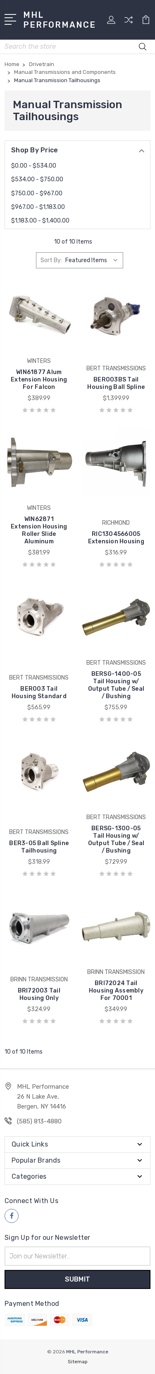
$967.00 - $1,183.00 (38, 207)
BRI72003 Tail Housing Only (39, 994)
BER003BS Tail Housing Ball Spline (116, 383)
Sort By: (51, 260)
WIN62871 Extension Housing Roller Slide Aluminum (39, 530)
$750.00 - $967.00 (36, 193)
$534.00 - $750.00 (37, 179)
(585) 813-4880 (39, 1121)
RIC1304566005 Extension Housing (116, 538)
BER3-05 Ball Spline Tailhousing (39, 847)
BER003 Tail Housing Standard (39, 692)
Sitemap (78, 1362)
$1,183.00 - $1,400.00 (40, 220)
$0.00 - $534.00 (33, 165)
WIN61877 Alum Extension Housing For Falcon (39, 380)
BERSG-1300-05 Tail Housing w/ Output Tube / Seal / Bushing (116, 839)
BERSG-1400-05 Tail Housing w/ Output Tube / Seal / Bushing (116, 685)
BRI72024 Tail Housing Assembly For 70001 (116, 991)
